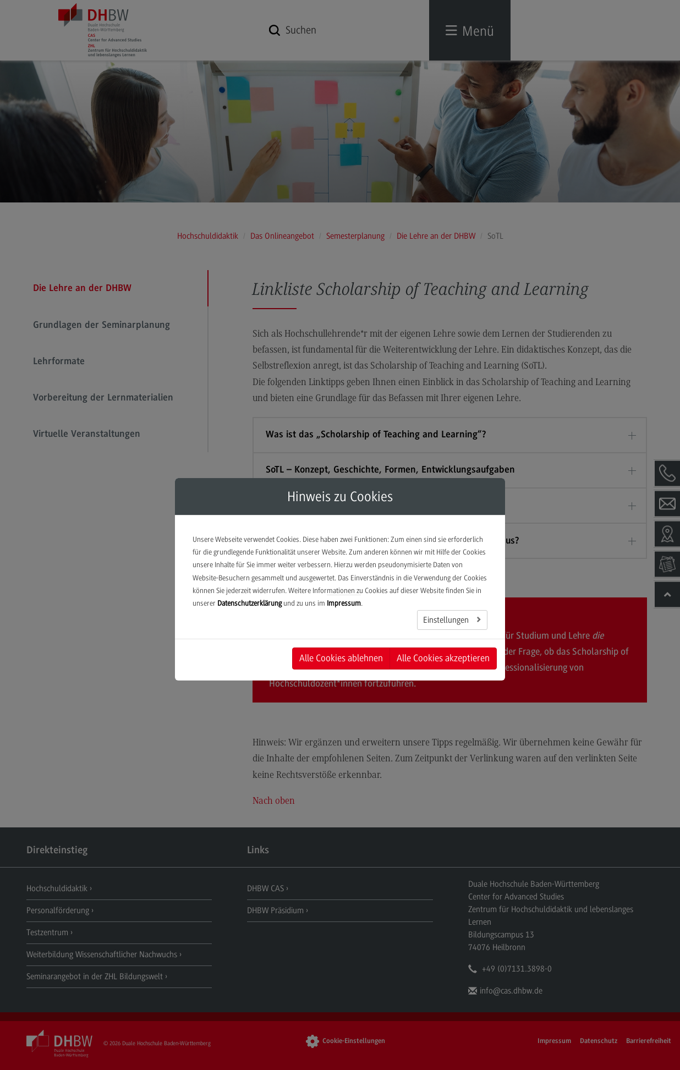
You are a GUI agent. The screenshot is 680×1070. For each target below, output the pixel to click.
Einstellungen (447, 620)
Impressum (344, 603)
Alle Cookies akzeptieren (443, 657)
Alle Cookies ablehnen (341, 657)
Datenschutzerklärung (249, 603)
